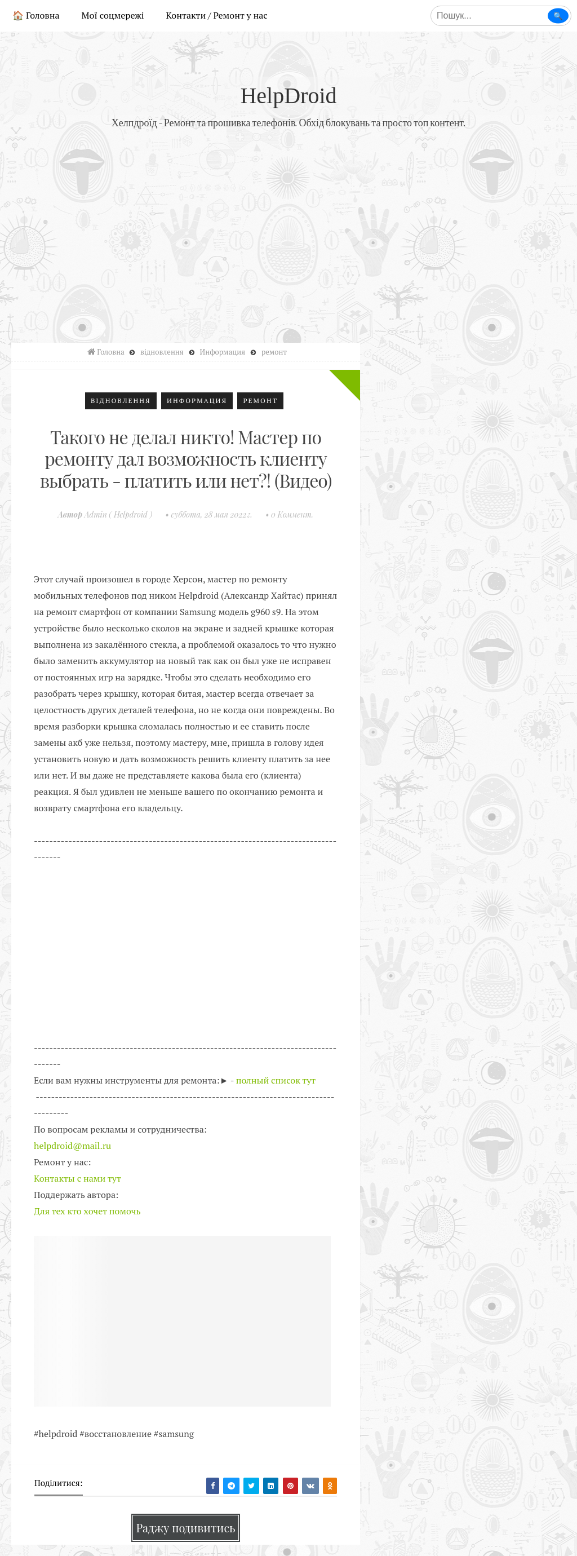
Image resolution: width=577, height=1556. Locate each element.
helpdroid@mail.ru (72, 1145)
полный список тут (276, 1080)
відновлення (121, 400)
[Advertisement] (288, 233)
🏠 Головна (36, 15)
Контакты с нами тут (77, 1178)
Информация (197, 400)
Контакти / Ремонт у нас (217, 15)
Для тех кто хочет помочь (87, 1211)
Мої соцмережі (113, 15)
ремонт (260, 400)
